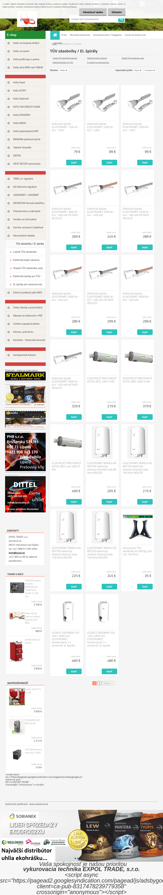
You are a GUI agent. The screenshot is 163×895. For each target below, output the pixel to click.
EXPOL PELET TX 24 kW (33, 691)
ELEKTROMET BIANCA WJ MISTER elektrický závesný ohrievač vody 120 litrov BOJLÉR (66, 552)
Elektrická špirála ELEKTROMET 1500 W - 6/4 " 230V (65, 127)
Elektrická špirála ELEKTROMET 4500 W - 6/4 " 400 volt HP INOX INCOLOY (136, 213)
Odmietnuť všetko (92, 12)
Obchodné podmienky (80, 35)
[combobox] (138, 70)
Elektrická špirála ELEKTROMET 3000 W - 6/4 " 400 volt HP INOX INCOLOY (65, 213)
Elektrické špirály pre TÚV (26, 276)
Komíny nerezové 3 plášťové (28, 227)
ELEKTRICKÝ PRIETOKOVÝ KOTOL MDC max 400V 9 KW (66, 466)
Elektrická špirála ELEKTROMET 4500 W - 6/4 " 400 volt (101, 212)
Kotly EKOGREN (21, 115)
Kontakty (58, 43)
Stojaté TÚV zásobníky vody (28, 268)
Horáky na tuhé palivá (24, 219)
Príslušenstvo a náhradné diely (26, 212)
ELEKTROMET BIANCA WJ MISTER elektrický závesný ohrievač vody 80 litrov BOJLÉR (101, 468)
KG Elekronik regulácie (25, 187)
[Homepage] (56, 35)
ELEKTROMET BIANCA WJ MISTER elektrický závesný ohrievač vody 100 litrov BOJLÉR (137, 468)
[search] (121, 19)
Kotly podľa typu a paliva (26, 59)
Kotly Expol (19, 82)
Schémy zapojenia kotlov (26, 324)
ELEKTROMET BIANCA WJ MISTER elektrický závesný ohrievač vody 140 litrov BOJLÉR (101, 552)
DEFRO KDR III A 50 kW (32, 641)
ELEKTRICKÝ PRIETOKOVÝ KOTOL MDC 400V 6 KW (137, 380)
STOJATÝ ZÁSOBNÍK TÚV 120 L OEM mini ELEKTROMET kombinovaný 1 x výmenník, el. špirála (101, 639)
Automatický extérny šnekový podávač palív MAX (32, 618)
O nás (64, 35)
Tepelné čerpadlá (22, 147)
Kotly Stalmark (21, 98)
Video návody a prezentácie (27, 307)
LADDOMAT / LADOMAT (26, 195)
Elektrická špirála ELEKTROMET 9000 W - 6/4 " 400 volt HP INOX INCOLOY (65, 383)
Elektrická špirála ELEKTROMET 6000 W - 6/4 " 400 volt (65, 296)
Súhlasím (116, 12)
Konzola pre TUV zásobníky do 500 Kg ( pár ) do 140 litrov (137, 551)
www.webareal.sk (38, 804)
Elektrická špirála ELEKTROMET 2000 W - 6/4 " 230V (101, 127)
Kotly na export (21, 51)
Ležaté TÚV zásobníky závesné (25, 253)
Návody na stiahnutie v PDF (28, 315)
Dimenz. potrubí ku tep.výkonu (23, 333)
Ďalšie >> (108, 683)
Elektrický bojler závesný (26, 260)
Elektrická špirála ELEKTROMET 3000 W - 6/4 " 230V (136, 127)
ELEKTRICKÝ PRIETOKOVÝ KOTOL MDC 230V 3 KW (102, 380)
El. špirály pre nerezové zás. (28, 284)
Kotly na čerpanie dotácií (26, 43)
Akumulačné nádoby (24, 235)
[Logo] (27, 19)
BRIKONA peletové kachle (26, 139)
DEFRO (17, 155)
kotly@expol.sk (17, 553)
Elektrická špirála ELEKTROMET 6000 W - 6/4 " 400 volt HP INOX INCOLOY (101, 298)
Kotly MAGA (19, 123)
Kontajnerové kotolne (24, 355)
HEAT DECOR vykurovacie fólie (26, 165)
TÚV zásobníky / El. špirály (30, 244)
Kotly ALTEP (19, 90)
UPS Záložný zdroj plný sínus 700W (33, 751)
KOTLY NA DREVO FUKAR (26, 107)
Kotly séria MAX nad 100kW (28, 67)
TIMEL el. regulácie (23, 178)
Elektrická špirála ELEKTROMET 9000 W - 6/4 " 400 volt (136, 296)
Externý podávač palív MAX (27, 292)
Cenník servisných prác (135, 35)
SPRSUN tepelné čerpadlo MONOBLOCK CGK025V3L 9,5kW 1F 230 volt (33, 588)
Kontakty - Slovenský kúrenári (29, 340)
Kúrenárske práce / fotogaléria (107, 35)
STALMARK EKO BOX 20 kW (32, 722)
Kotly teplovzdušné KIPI (25, 131)
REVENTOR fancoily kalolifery (29, 203)
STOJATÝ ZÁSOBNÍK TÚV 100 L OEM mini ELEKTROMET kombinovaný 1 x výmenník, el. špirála (65, 639)
